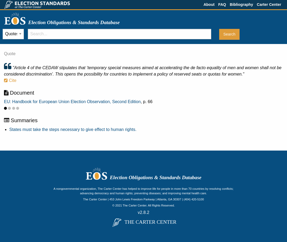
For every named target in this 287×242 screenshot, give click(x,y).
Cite (10, 80)
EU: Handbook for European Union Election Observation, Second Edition (72, 101)
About (209, 4)
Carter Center (269, 4)
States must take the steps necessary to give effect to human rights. (72, 129)
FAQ (222, 4)
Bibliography (241, 4)
